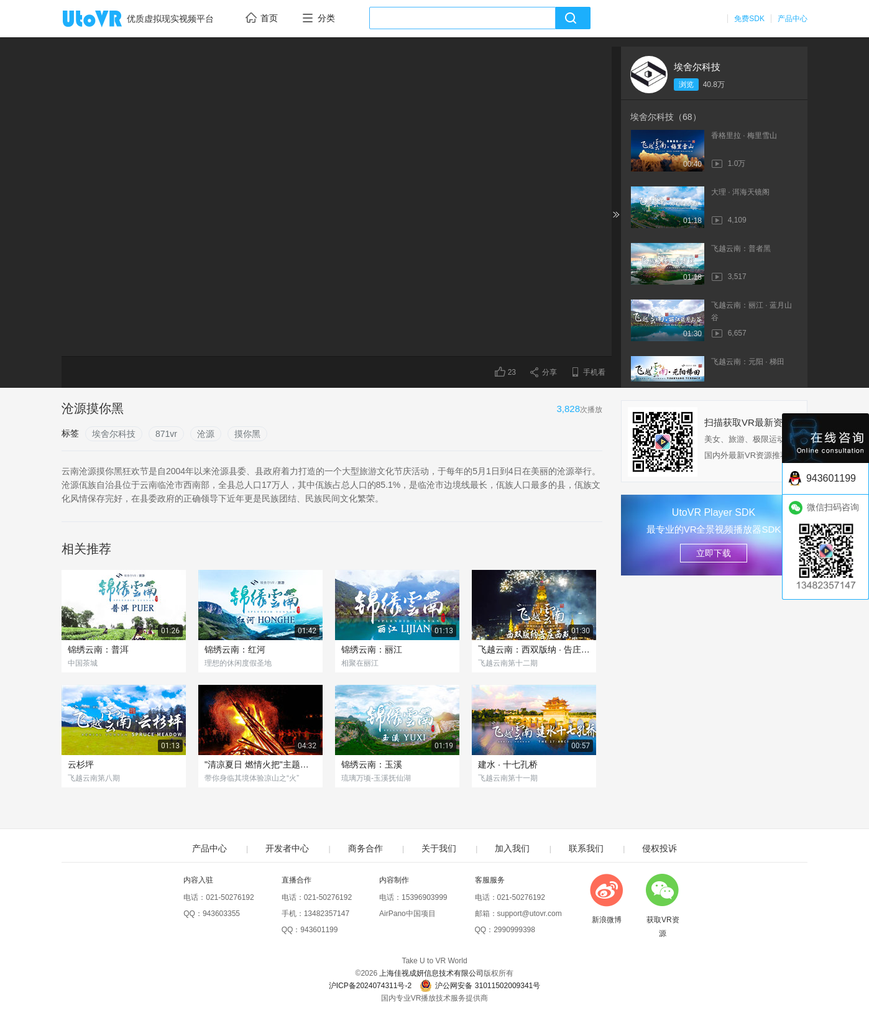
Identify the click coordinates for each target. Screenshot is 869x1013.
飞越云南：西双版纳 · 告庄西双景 (534, 649)
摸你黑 (247, 434)
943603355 (221, 913)
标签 (70, 433)
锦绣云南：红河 (235, 649)
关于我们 (438, 848)
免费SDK (749, 18)
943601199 (319, 929)
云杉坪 (81, 764)
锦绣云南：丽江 (371, 649)
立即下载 (713, 553)
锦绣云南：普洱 (98, 649)
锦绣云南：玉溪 (371, 764)
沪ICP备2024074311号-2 (370, 985)
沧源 (205, 434)
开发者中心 (287, 848)
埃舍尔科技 (697, 67)
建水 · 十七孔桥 (508, 764)
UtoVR (106, 19)
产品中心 (792, 18)
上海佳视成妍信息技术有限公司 (431, 973)
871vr (166, 434)
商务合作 (365, 848)
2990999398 (514, 929)
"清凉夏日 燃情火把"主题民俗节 (260, 764)
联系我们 (586, 848)
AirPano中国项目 (407, 913)
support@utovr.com (529, 913)
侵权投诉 (659, 848)
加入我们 (512, 848)
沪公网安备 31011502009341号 (480, 985)
